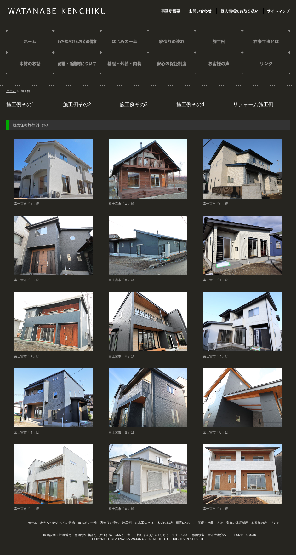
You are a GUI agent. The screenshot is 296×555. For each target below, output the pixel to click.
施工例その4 (190, 104)
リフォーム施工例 (253, 104)
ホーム (11, 91)
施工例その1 (20, 104)
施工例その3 (134, 104)
